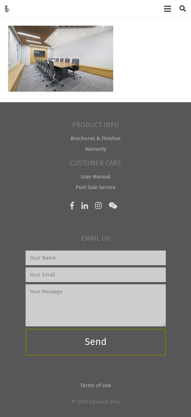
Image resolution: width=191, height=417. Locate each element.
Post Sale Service (96, 187)
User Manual (95, 177)
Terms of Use (95, 385)
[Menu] (167, 9)
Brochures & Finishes (95, 138)
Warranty (95, 149)
